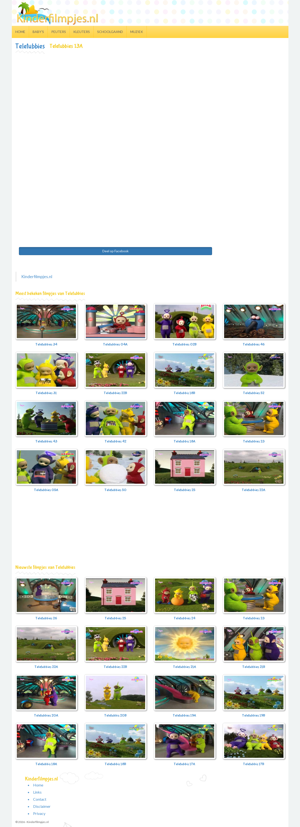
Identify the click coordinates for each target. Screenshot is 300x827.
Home (20, 32)
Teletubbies (30, 46)
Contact (39, 799)
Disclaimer (42, 806)
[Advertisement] (150, 89)
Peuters (58, 32)
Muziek (136, 32)
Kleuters (81, 32)
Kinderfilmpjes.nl (36, 276)
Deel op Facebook (115, 251)
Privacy (39, 813)
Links (37, 792)
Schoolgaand (110, 32)
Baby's (38, 32)
